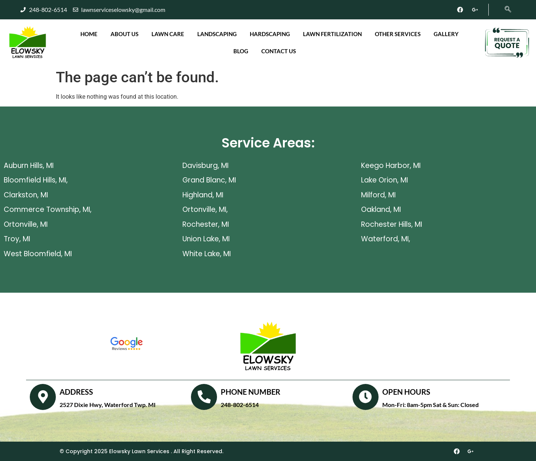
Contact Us (278, 51)
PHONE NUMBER (250, 391)
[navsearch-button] (503, 6)
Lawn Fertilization (332, 34)
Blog (240, 51)
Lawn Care (167, 34)
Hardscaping (270, 34)
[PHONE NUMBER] (204, 397)
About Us (124, 34)
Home (89, 34)
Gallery (446, 34)
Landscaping (217, 34)
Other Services (398, 34)
